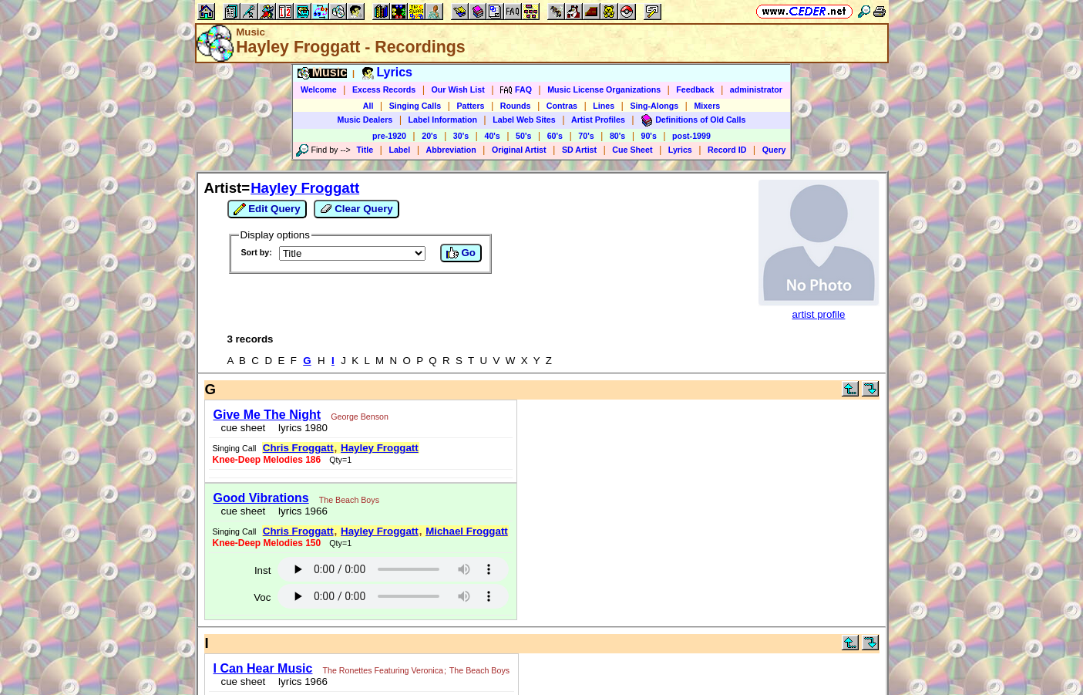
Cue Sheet (632, 149)
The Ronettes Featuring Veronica (383, 670)
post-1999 (691, 135)
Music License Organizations (604, 89)
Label (399, 149)
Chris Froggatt (298, 448)
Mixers (707, 105)
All (368, 105)
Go (461, 253)
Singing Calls (415, 105)
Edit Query (267, 209)
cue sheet (243, 428)
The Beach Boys (349, 499)
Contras (562, 105)
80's (617, 135)
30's (461, 135)
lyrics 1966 (300, 511)
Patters (470, 105)
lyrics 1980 (300, 428)
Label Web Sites (524, 119)
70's (586, 135)
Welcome (319, 89)
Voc (262, 597)
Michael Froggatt (466, 531)
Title (364, 149)
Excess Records (383, 89)
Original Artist (519, 149)
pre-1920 (389, 135)
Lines (603, 105)
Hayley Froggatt (305, 188)
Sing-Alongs (654, 105)
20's (429, 135)
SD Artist (579, 149)
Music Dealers (365, 119)
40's (491, 135)
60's (555, 135)
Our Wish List (458, 89)
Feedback (695, 89)
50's (523, 135)
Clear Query (356, 209)
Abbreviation (451, 149)
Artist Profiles (598, 119)
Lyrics (680, 149)
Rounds (515, 105)
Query (774, 149)
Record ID (727, 149)
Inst (262, 570)
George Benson (359, 416)
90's (649, 135)
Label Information (443, 119)
